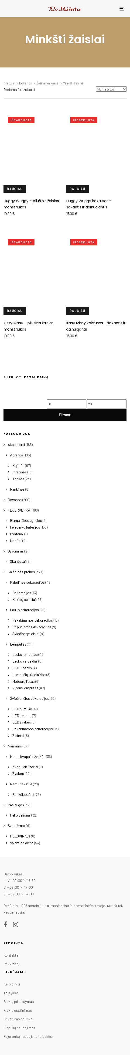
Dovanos (15, 499)
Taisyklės (11, 993)
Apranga (16, 455)
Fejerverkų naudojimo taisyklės (28, 1036)
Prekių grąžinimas (17, 1010)
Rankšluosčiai (23, 794)
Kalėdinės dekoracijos (27, 582)
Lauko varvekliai (25, 661)
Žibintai (18, 735)
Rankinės (17, 489)
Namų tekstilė (21, 784)
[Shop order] (111, 89)
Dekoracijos (21, 592)
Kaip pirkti (11, 984)
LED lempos (21, 715)
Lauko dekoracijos (24, 609)
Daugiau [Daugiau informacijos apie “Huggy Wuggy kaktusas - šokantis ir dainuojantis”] (78, 189)
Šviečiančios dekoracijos (29, 698)
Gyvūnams (16, 551)
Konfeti (16, 540)
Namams (15, 746)
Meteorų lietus (23, 681)
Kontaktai (11, 955)
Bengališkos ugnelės (26, 520)
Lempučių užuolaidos (29, 674)
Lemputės (18, 644)
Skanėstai (18, 561)
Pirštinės (19, 472)
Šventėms (16, 825)
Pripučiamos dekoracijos (31, 627)
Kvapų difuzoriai (25, 766)
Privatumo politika (18, 1019)
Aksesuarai (16, 444)
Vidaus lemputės (25, 688)
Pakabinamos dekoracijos (32, 620)
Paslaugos (16, 805)
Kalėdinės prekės (21, 571)
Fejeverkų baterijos (25, 527)
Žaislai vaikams (47, 83)
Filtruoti (65, 414)
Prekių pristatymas (18, 1001)
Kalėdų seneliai (24, 599)
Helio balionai (20, 815)
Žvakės (18, 773)
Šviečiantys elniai (25, 633)
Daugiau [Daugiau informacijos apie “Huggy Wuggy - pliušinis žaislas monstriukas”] (15, 189)
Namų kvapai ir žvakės (27, 756)
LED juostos (22, 668)
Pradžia (8, 83)
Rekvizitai (11, 964)
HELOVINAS (19, 836)
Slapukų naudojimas (19, 1028)
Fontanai (17, 534)
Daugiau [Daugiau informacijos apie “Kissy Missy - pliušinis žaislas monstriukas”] (15, 311)
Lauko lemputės (25, 654)
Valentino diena (22, 843)
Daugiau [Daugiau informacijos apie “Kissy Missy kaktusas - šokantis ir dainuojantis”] (78, 311)
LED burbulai (22, 709)
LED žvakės (21, 722)
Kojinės (18, 465)
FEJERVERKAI (19, 510)
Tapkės (18, 478)
